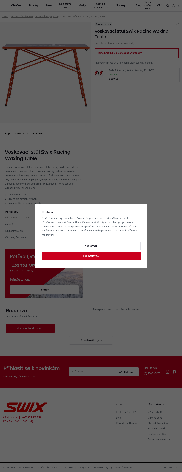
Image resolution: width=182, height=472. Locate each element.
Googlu (70, 227)
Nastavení (91, 246)
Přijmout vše (91, 256)
